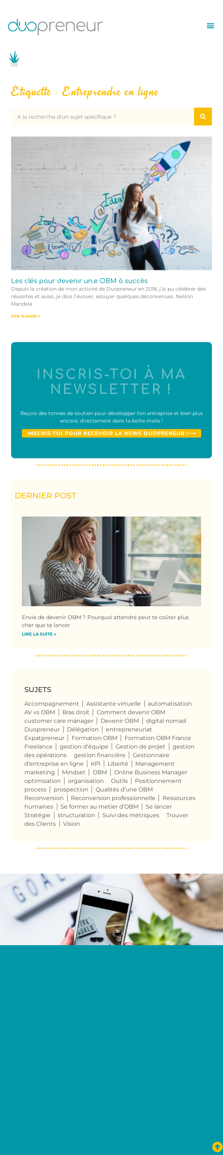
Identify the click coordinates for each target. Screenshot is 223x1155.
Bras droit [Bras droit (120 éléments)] (75, 712)
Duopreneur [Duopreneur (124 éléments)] (42, 729)
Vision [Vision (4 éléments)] (71, 823)
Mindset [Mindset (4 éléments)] (74, 772)
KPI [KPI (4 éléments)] (96, 763)
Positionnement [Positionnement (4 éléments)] (158, 781)
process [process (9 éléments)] (35, 789)
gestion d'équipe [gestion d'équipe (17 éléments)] (84, 746)
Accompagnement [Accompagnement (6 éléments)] (51, 703)
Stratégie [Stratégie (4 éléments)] (37, 815)
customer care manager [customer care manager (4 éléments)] (58, 720)
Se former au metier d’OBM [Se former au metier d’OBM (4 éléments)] (99, 806)
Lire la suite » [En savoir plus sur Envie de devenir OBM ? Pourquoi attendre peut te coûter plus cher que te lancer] (39, 634)
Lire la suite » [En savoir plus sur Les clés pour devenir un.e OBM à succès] (25, 316)
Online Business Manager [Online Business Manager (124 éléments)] (150, 772)
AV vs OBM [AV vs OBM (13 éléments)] (39, 712)
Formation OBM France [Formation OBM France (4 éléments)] (158, 738)
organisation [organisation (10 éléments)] (86, 781)
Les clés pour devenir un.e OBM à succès (79, 281)
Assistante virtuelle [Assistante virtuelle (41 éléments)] (113, 703)
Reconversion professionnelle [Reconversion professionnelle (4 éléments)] (113, 798)
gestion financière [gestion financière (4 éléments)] (100, 755)
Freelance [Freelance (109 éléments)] (38, 746)
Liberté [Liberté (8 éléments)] (118, 763)
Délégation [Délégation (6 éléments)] (83, 729)
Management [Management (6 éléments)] (155, 763)
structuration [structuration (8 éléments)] (76, 815)
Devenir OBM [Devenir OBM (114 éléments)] (120, 720)
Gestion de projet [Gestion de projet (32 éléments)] (140, 746)
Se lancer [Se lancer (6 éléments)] (159, 806)
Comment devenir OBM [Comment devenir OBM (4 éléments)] (131, 712)
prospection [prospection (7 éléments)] (71, 789)
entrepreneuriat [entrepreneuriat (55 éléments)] (129, 729)
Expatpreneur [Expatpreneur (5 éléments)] (44, 738)
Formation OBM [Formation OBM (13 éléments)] (94, 738)
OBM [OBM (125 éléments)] (100, 772)
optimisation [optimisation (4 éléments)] (42, 781)
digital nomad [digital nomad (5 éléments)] (166, 720)
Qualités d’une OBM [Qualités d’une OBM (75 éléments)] (124, 789)
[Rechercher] (203, 116)
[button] (210, 25)
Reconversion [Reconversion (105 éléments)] (44, 798)
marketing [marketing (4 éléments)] (39, 772)
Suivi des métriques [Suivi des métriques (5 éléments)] (130, 815)
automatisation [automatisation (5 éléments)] (170, 703)
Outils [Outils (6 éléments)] (119, 781)
